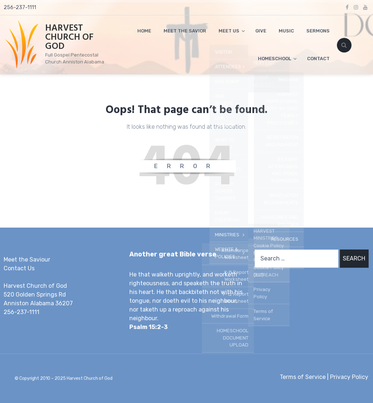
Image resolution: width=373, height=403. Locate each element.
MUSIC (286, 31)
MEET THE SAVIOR (185, 31)
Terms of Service (303, 376)
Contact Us (19, 268)
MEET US (229, 31)
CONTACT (318, 58)
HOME (144, 31)
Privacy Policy (349, 376)
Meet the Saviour (27, 259)
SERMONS (318, 31)
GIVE (260, 31)
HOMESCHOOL (274, 58)
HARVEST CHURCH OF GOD (69, 37)
